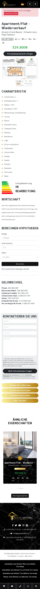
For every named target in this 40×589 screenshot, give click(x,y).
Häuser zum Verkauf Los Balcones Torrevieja (20, 577)
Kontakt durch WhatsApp (20, 385)
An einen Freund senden (20, 395)
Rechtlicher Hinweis (28, 554)
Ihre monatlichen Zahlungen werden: (16, 269)
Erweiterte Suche (11, 14)
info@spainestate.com (21, 533)
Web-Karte (28, 556)
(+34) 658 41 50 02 (13, 529)
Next (35, 68)
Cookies (21, 556)
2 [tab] (20, 488)
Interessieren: (7, 243)
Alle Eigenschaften (20, 496)
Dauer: (4, 253)
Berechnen (20, 264)
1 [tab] (17, 488)
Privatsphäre (12, 556)
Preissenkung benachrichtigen (20, 54)
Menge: (4, 234)
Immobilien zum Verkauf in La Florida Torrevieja (20, 570)
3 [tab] (22, 488)
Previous (4, 68)
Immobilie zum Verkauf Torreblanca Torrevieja (20, 573)
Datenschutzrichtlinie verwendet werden (22, 362)
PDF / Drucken (20, 400)
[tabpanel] (20, 458)
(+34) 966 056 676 (29, 529)
